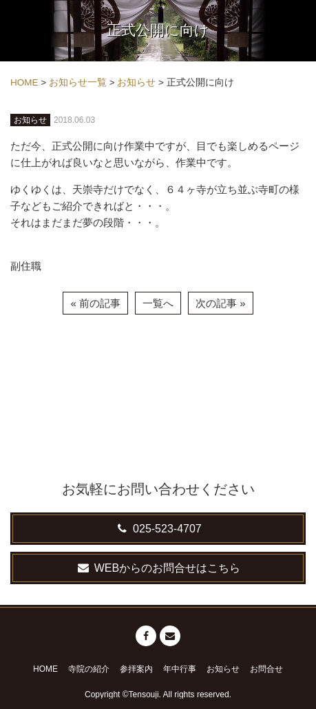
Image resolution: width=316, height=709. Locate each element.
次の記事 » (221, 303)
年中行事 (179, 669)
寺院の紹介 (88, 669)
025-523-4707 (157, 529)
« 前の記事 (95, 303)
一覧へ (158, 303)
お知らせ (223, 669)
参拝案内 (136, 669)
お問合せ (266, 669)
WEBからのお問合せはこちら (158, 568)
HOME (45, 669)
